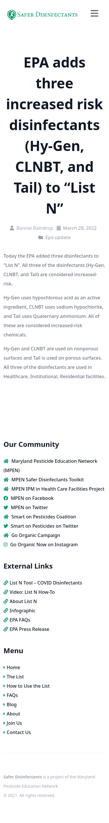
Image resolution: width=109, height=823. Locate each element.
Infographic (19, 610)
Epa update (57, 237)
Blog (10, 704)
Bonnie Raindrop (35, 228)
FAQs (10, 695)
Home (11, 667)
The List (13, 676)
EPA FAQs (16, 620)
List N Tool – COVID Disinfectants (42, 583)
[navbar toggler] (94, 13)
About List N (20, 601)
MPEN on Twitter (25, 507)
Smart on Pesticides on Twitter (40, 526)
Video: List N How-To (29, 592)
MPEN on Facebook (28, 498)
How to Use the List (26, 686)
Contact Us (17, 732)
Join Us (12, 723)
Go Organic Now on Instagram (40, 544)
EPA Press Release (26, 629)
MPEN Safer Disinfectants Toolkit (43, 479)
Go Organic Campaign (31, 535)
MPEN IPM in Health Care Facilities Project (53, 489)
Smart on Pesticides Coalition (39, 517)
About (11, 714)
